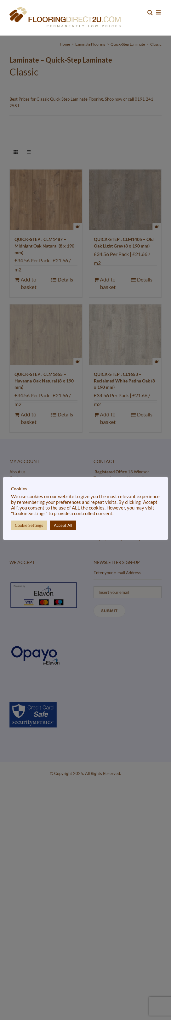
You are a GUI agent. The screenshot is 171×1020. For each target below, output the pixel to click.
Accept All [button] (63, 525)
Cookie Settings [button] (29, 525)
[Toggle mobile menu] (159, 12)
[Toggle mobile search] (150, 12)
